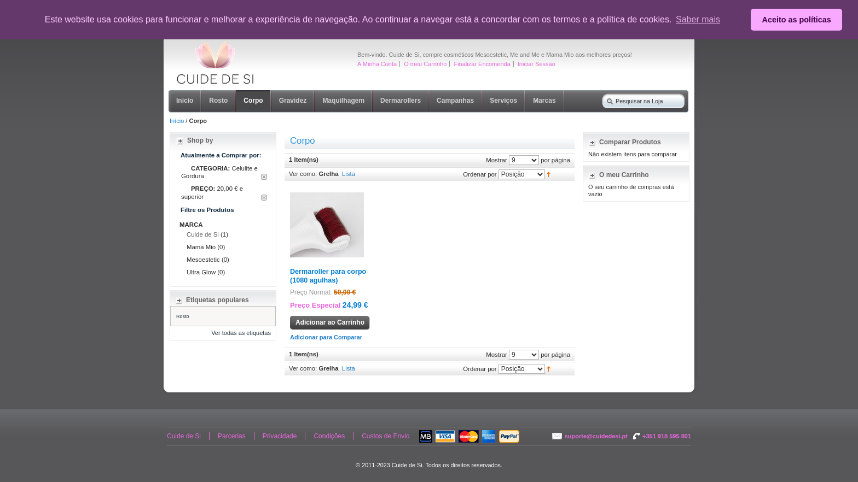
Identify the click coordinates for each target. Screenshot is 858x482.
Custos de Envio (385, 436)
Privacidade (280, 436)
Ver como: (303, 174)
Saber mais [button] (698, 19)
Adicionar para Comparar (326, 337)
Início (177, 120)
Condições (329, 436)
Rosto (182, 316)
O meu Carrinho (425, 64)
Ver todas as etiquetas (241, 333)
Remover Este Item (264, 177)
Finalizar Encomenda (482, 64)
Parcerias (232, 436)
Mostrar (496, 159)
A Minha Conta (377, 64)
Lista (348, 174)
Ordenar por (479, 174)
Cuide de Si (203, 234)
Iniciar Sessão (536, 64)
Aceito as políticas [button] (796, 19)
